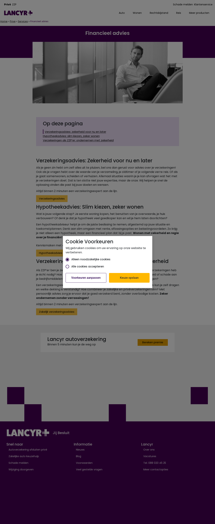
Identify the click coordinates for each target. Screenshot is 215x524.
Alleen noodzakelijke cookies (88, 259)
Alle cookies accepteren (85, 266)
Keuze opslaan (129, 277)
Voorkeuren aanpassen (86, 277)
